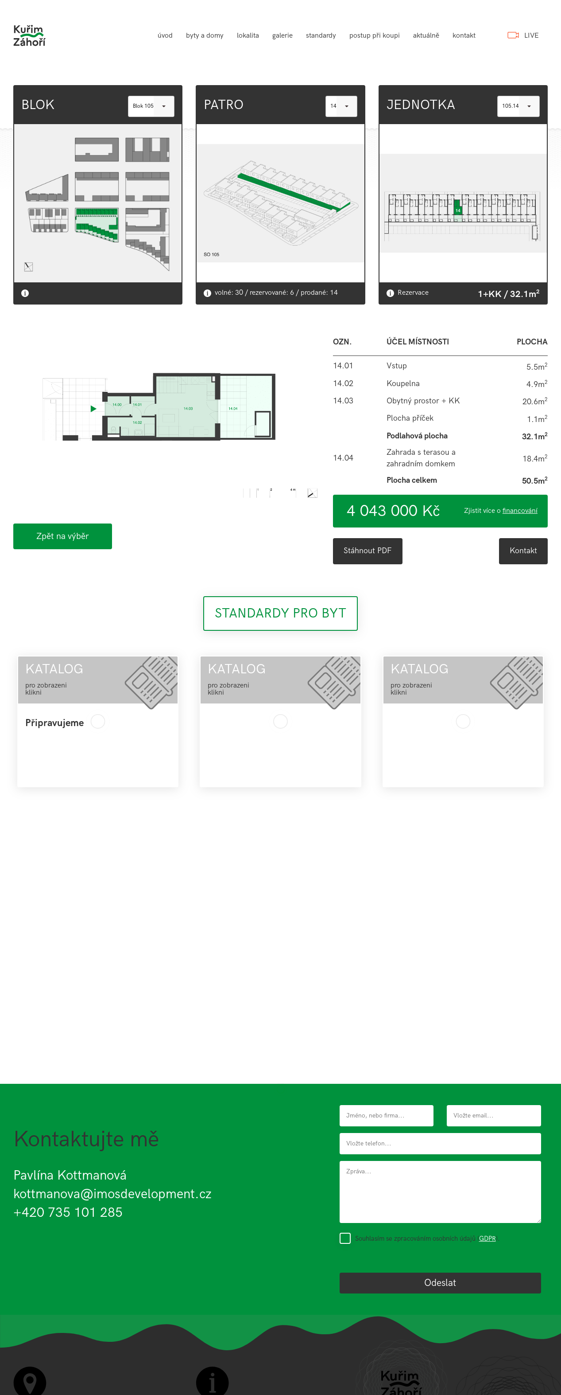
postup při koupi (374, 35)
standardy (321, 35)
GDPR (487, 1239)
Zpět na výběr (62, 536)
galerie (282, 35)
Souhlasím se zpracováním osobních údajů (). (427, 1239)
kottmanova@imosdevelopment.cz (112, 1194)
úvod (165, 35)
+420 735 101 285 (68, 1213)
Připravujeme (54, 723)
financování (520, 511)
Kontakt (523, 550)
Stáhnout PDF (368, 550)
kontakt (464, 35)
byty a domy (205, 35)
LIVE (531, 35)
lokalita (248, 35)
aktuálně (426, 35)
